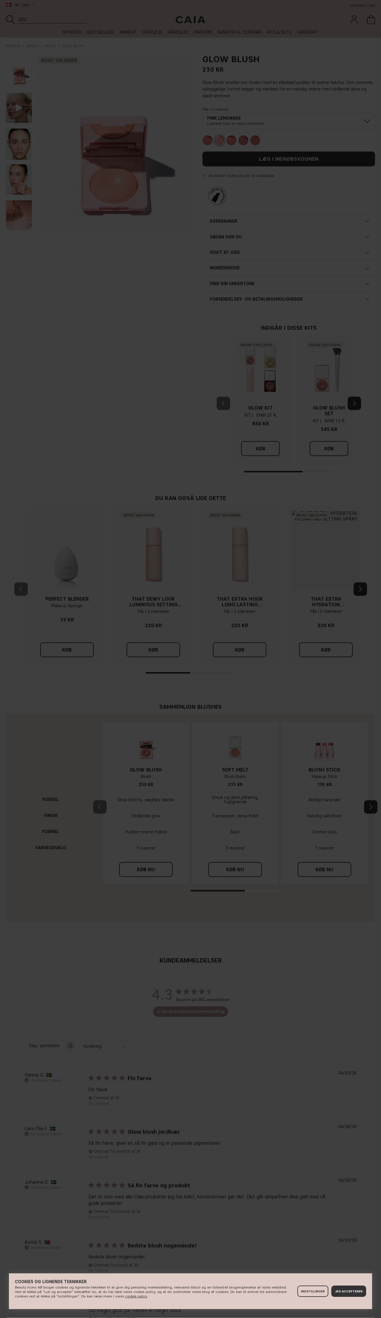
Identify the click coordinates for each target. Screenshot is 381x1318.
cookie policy (136, 1296)
